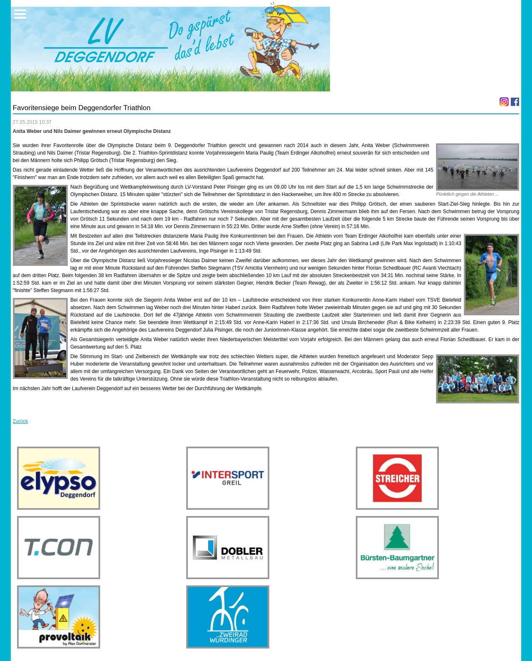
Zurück (20, 421)
